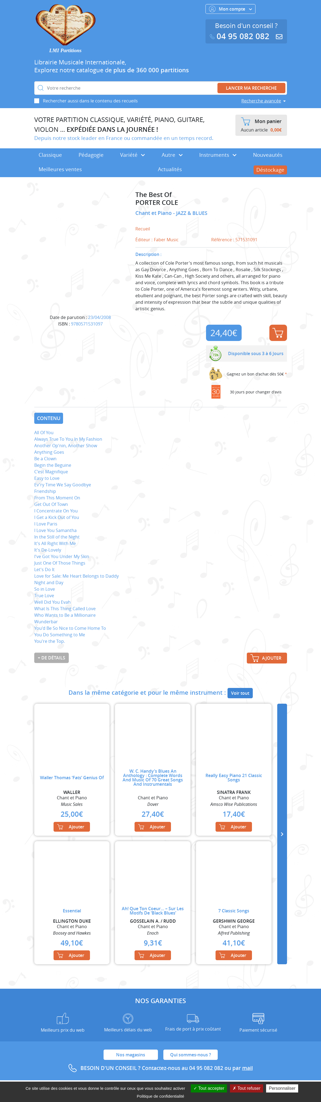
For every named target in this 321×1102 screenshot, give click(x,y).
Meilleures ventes (60, 169)
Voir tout (240, 693)
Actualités (170, 169)
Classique (50, 154)
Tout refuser (246, 1088)
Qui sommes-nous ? (190, 1055)
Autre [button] (172, 154)
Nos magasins (130, 1055)
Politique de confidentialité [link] (160, 1096)
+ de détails (51, 658)
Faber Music (166, 240)
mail (247, 1068)
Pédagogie (91, 154)
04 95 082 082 (241, 36)
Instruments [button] (217, 154)
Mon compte (230, 9)
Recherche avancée (261, 101)
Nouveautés (267, 154)
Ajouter (277, 333)
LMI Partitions (65, 50)
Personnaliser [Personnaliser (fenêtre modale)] (282, 1088)
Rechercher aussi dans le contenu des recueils (90, 101)
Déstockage (270, 169)
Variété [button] (132, 154)
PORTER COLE (156, 202)
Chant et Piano (154, 213)
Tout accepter (209, 1088)
